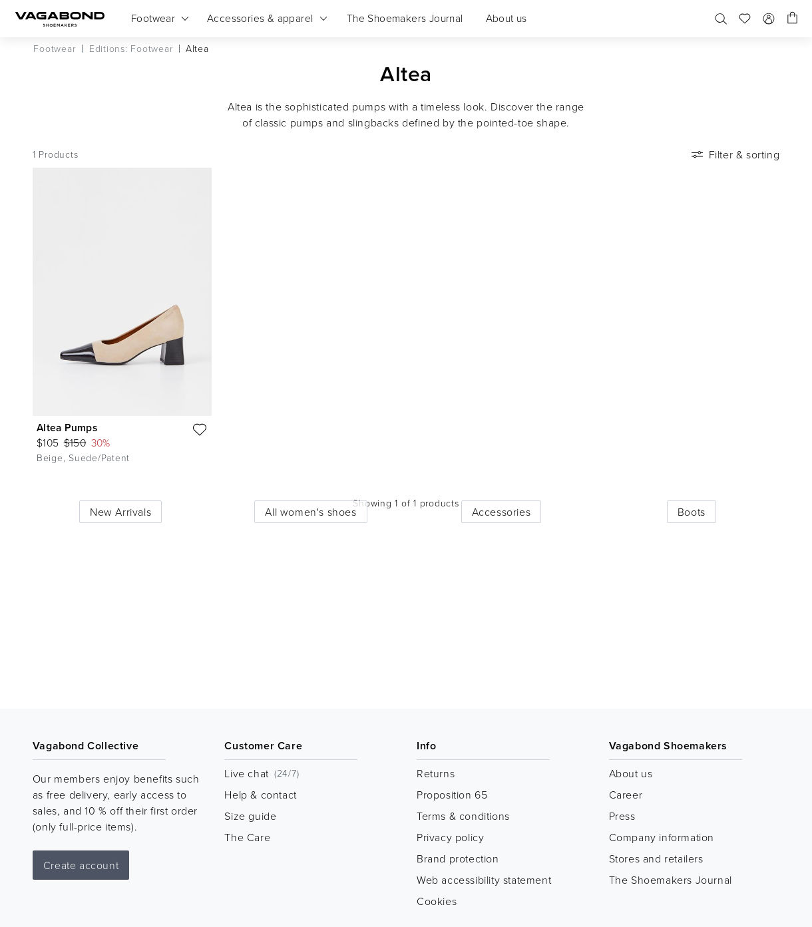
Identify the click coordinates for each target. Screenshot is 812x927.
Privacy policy (450, 837)
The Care (247, 837)
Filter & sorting (734, 154)
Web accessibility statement (484, 879)
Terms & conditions (463, 816)
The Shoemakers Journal (670, 879)
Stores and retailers (656, 858)
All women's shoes (310, 511)
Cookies (437, 901)
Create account (80, 865)
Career (626, 794)
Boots (692, 511)
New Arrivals (120, 511)
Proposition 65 (452, 794)
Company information (661, 837)
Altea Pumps (67, 427)
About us (631, 773)
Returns (436, 773)
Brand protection (458, 858)
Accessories (501, 511)
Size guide (250, 816)
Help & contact (260, 794)
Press (622, 816)
